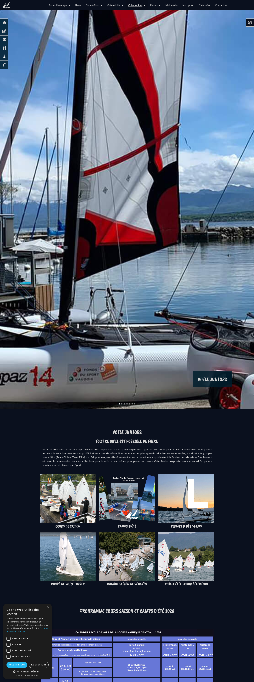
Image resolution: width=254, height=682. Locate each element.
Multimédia (171, 5)
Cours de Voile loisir (68, 583)
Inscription (188, 5)
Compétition (92, 5)
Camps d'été (127, 526)
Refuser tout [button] (38, 664)
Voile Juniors (135, 5)
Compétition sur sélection (186, 583)
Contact (219, 5)
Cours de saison (67, 526)
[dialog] (27, 641)
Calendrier (204, 5)
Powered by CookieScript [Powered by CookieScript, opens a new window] (28, 675)
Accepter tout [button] (17, 664)
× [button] (48, 607)
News (78, 5)
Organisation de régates (127, 583)
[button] (27, 671)
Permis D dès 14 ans (186, 526)
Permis (154, 5)
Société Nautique (58, 5)
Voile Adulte (113, 5)
